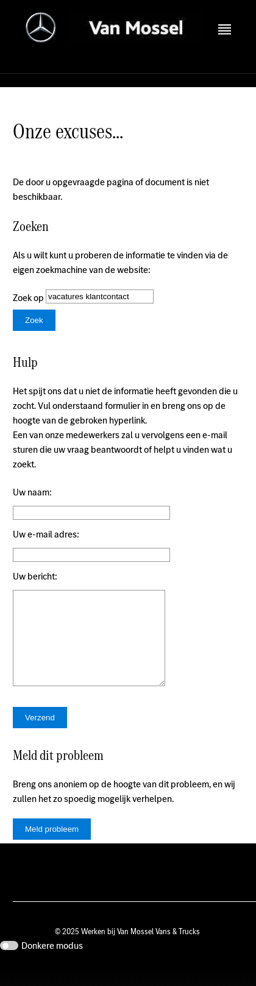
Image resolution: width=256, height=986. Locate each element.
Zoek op (29, 297)
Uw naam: (32, 492)
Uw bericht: (35, 576)
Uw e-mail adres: (46, 534)
